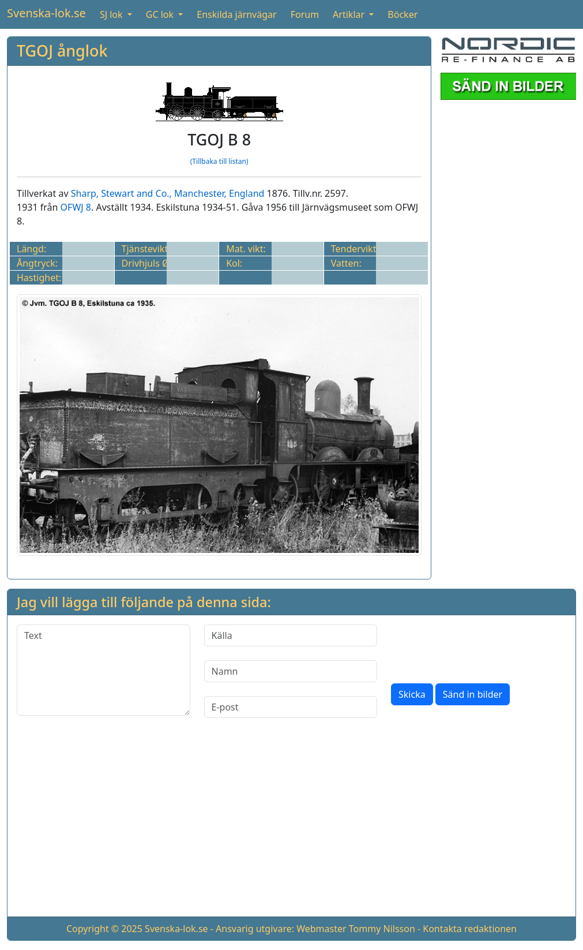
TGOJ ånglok (62, 50)
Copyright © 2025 (104, 928)
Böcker (402, 14)
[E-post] (291, 707)
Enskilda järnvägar (236, 14)
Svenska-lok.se (46, 13)
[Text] (103, 670)
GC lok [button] (161, 14)
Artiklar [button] (350, 14)
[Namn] (291, 671)
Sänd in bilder (472, 694)
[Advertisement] (291, 826)
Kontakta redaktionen (470, 928)
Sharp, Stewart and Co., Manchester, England (168, 193)
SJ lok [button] (112, 14)
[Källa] (291, 635)
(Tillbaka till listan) (219, 161)
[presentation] (478, 647)
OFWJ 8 (76, 207)
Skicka (412, 694)
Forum (305, 14)
